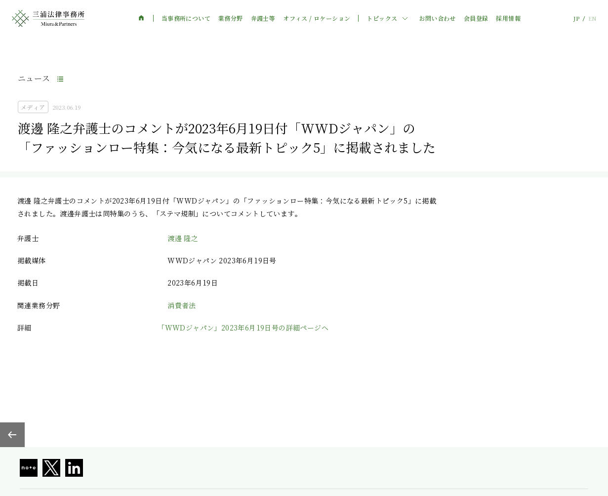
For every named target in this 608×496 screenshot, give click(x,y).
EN (592, 18)
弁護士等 (263, 18)
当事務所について (186, 18)
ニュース (34, 78)
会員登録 (476, 18)
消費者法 (181, 305)
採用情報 (508, 18)
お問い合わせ (437, 18)
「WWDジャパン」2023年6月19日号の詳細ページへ (243, 327)
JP (576, 18)
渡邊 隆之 (182, 238)
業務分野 (230, 18)
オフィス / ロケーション (316, 18)
